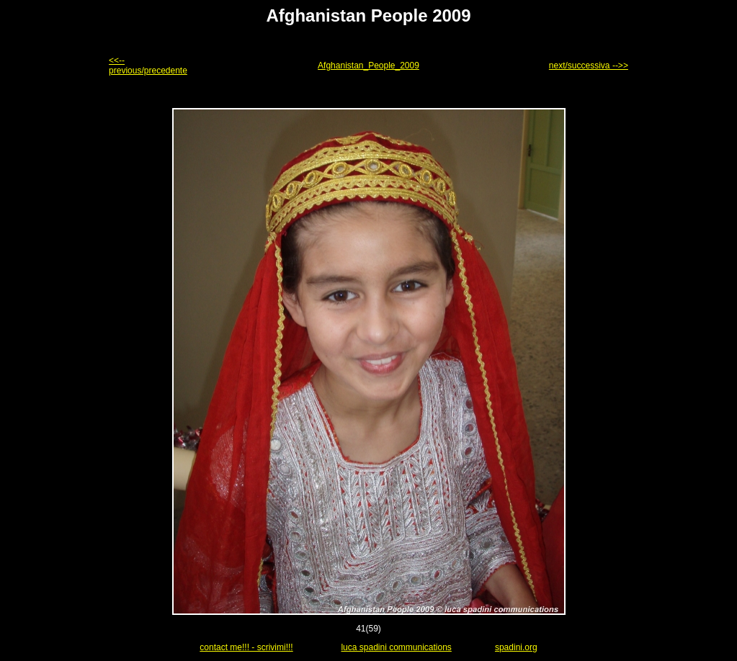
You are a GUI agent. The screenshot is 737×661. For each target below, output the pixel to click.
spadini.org (516, 647)
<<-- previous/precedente (148, 65)
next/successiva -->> (588, 65)
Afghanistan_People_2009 (368, 65)
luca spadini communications (396, 647)
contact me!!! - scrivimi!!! (246, 647)
